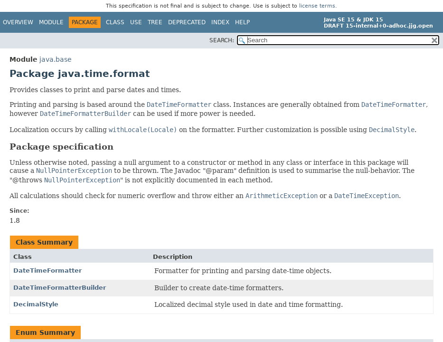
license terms (317, 6)
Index (220, 22)
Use (136, 22)
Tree (155, 22)
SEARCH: (221, 40)
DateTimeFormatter (47, 270)
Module (51, 22)
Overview (18, 22)
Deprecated (187, 22)
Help (242, 22)
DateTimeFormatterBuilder (59, 287)
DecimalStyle (35, 304)
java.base (55, 59)
